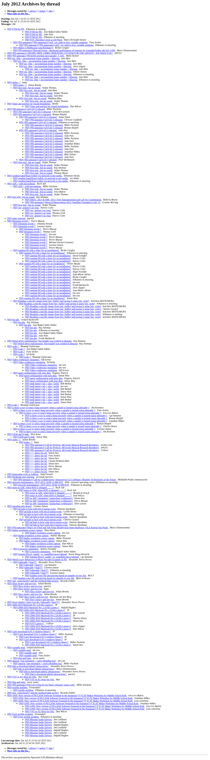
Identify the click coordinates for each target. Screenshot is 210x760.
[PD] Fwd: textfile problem (20, 714)
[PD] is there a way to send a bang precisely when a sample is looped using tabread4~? (48, 407)
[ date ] (50, 11)
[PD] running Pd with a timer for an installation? (36, 250)
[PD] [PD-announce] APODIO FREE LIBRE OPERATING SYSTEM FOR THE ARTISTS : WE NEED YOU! (60, 53)
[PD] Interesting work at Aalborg (23, 474)
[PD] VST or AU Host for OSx (22, 677)
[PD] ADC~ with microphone (21, 183)
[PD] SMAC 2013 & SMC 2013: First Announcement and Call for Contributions (63, 199)
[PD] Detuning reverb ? (18, 221)
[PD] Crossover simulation (26, 549)
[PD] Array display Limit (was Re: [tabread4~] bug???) (33, 602)
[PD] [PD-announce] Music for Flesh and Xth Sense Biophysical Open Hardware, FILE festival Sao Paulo (58, 527)
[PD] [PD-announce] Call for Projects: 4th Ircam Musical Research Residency (62, 445)
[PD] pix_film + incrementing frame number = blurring (33, 58)
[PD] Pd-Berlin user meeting (21, 477)
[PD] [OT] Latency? (35, 623)
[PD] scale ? (13, 346)
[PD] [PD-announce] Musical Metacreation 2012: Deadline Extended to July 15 (63, 202)
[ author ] (42, 11)
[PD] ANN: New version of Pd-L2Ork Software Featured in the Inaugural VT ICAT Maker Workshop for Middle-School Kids (67, 695)
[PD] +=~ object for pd (36, 453)
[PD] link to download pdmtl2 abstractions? (28, 666)
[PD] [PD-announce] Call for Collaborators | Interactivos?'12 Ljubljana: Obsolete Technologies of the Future (65, 479)
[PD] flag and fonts (22, 658)
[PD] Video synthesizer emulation (23, 359)
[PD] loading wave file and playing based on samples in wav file (56, 575)
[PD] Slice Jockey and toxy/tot (22, 583)
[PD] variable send (16, 647)
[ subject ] (32, 11)
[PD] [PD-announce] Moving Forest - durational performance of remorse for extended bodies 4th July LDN (64, 50)
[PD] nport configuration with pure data (32, 373)
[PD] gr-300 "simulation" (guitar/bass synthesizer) (49, 498)
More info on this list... (18, 13)
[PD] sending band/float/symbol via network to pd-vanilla (35, 175)
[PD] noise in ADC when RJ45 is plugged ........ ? (30, 487)
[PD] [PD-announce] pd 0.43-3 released (26, 109)
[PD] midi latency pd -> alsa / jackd (42, 383)
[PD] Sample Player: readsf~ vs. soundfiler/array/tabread (40, 554)
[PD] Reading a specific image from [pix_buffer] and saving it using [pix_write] (51, 301)
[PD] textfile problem (17, 687)
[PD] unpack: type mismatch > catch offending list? (32, 661)
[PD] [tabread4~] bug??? (25, 562)
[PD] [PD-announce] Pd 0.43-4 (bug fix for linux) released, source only (41, 685)
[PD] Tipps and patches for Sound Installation (29, 103)
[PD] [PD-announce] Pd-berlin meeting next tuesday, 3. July (36, 55)
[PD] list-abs (13, 319)
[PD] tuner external (16, 218)
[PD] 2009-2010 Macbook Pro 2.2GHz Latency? (30, 605)
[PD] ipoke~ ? (14, 82)
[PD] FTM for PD (16, 29)
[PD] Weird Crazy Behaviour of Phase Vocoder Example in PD (37, 559)
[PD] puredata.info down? (19, 506)
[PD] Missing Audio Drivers (38, 719)
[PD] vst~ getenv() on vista (26, 207)
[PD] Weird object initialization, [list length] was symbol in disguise (39, 341)
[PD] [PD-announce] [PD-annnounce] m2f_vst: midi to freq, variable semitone (50, 42)
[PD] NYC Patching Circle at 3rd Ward (44, 40)
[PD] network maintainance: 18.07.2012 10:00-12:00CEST (35, 482)
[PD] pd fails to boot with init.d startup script (34, 509)
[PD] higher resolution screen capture (25, 530)
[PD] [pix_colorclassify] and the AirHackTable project (33, 581)
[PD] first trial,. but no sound (27, 87)
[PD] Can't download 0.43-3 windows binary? (29, 631)
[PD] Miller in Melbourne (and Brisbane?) (33, 48)
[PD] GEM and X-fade (18, 434)
